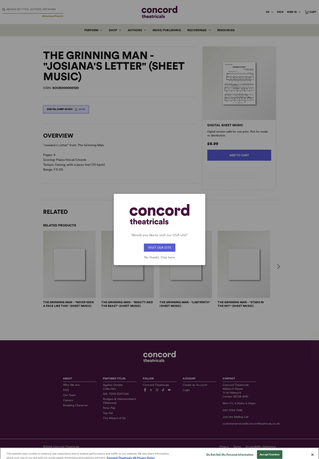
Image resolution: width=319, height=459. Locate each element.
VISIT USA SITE (159, 247)
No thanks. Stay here (159, 257)
